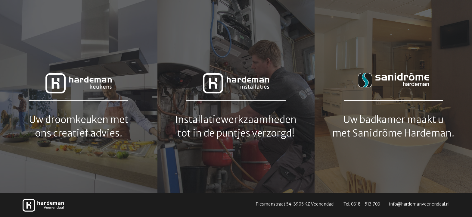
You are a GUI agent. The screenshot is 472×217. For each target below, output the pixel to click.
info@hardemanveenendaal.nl (419, 204)
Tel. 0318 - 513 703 (361, 204)
